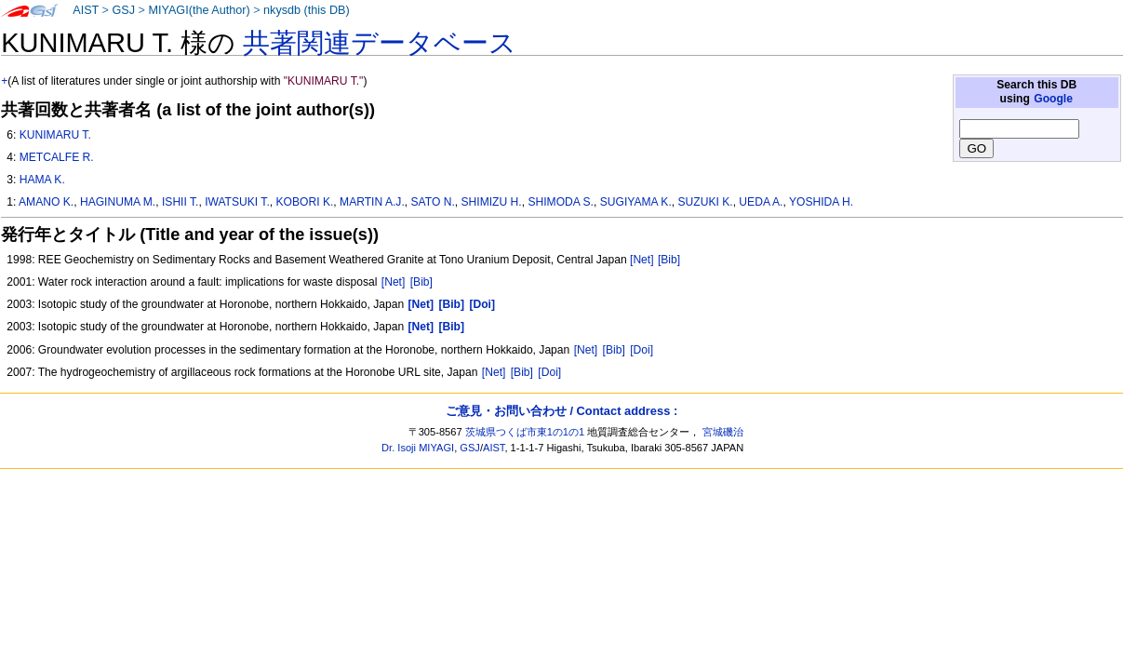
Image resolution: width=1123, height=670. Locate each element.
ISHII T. (180, 201)
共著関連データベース (379, 43)
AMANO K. (46, 201)
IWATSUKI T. (237, 201)
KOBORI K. (305, 201)
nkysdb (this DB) (306, 10)
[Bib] (669, 259)
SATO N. (432, 201)
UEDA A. (760, 201)
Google (1053, 98)
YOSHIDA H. (821, 201)
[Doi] (641, 349)
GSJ (123, 10)
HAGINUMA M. (117, 201)
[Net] (642, 259)
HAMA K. (42, 179)
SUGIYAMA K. (636, 201)
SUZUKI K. (704, 201)
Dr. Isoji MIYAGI (417, 447)
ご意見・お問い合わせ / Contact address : (561, 411)
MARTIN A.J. (372, 201)
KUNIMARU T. (55, 134)
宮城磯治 (722, 431)
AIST (86, 10)
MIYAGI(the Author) (198, 10)
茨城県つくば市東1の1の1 (525, 431)
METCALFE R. (57, 157)
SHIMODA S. (561, 201)
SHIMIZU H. (491, 201)
